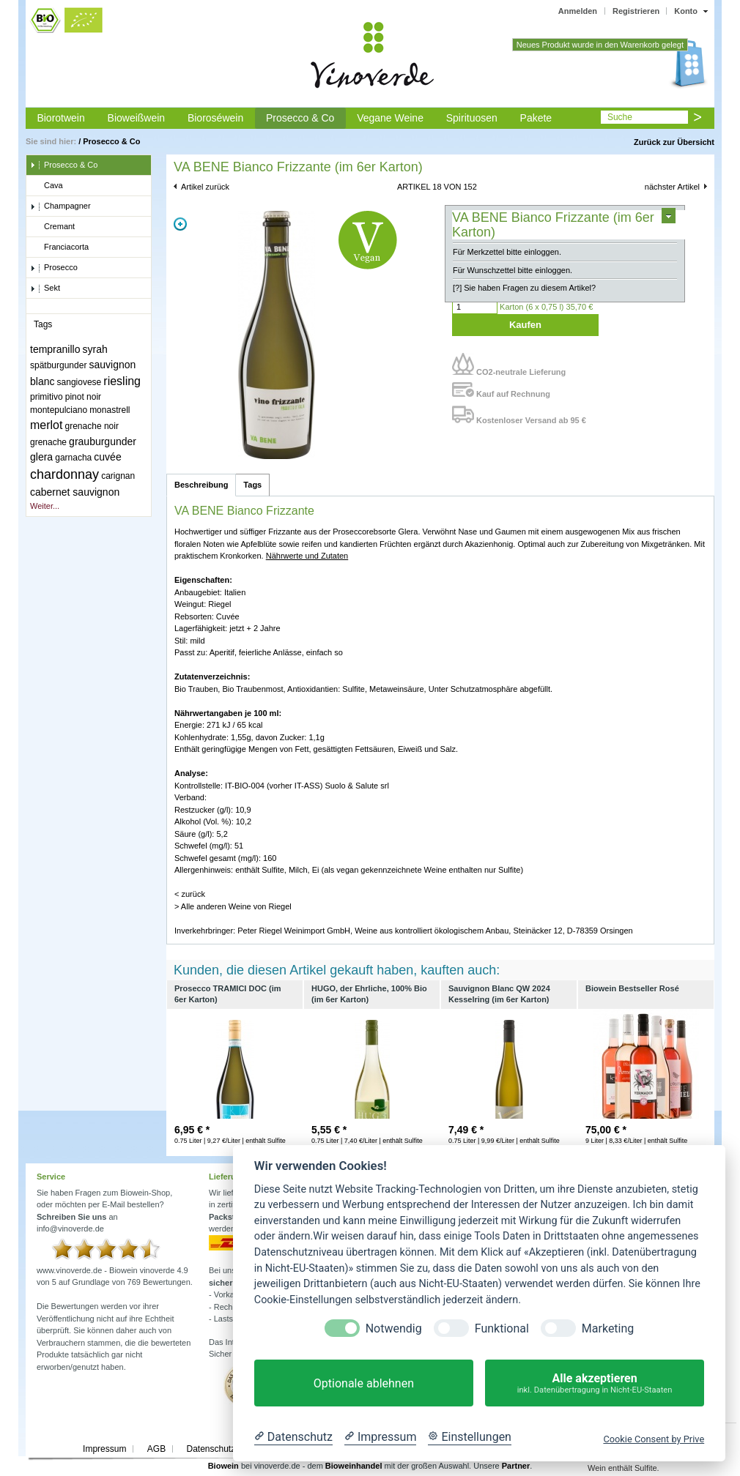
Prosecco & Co (300, 118)
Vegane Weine (390, 118)
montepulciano (58, 410)
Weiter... (44, 506)
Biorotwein (60, 118)
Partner (516, 1465)
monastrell (109, 410)
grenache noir (92, 426)
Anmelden (577, 11)
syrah (95, 349)
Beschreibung (201, 484)
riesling (122, 381)
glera (41, 457)
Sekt (45, 288)
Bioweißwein (137, 118)
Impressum (104, 1449)
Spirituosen (471, 118)
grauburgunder (102, 441)
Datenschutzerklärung (229, 1449)
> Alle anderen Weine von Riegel (233, 906)
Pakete (536, 118)
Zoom (180, 224)
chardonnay (64, 474)
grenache (48, 442)
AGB (156, 1449)
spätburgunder (58, 365)
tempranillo (55, 349)
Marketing (608, 1328)
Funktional (502, 1328)
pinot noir (83, 397)
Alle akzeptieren (594, 1383)
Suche (619, 117)
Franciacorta (59, 247)
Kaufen (525, 324)
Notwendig (394, 1328)
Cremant (52, 227)
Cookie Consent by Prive (653, 1439)
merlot (46, 425)
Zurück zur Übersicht (674, 142)
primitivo (46, 397)
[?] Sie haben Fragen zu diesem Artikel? (524, 287)
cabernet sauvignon (74, 492)
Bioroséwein (215, 118)
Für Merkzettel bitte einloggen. (507, 251)
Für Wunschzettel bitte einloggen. (512, 270)
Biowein (223, 1465)
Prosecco (54, 268)
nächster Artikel (672, 186)
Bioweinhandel (353, 1465)
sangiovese (79, 382)
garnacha (73, 457)
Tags (252, 484)
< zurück (189, 894)
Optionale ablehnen (364, 1383)
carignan (118, 476)
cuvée (107, 457)
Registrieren (636, 11)
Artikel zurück (205, 186)
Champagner (60, 206)
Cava (46, 186)
